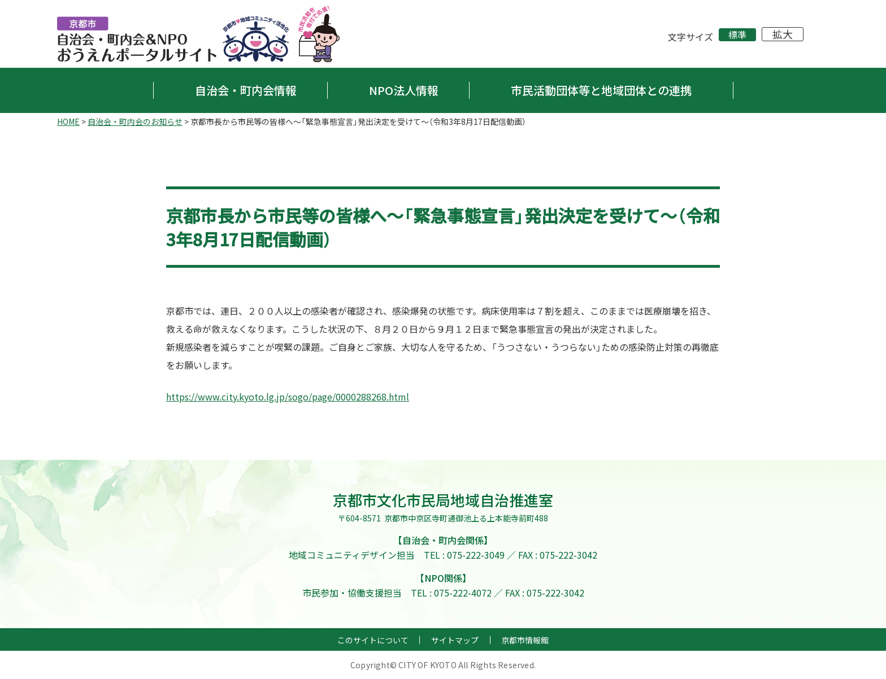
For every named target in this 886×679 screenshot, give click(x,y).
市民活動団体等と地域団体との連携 (601, 90)
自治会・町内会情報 (246, 90)
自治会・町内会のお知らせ (135, 121)
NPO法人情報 (403, 90)
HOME (68, 121)
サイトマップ (455, 640)
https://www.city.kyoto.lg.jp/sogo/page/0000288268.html (287, 396)
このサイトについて (373, 640)
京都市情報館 (525, 640)
